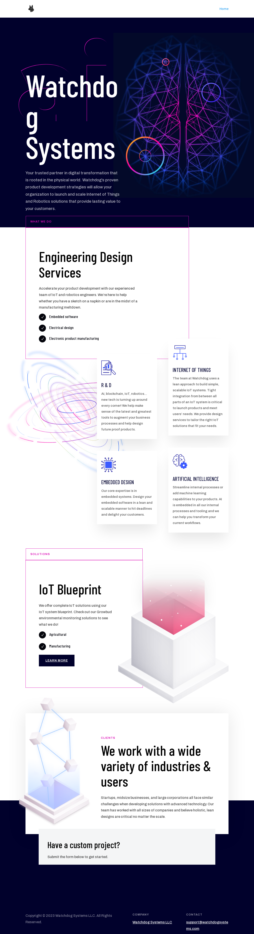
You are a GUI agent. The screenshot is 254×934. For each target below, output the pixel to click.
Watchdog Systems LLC (152, 922)
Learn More (56, 660)
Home (224, 9)
